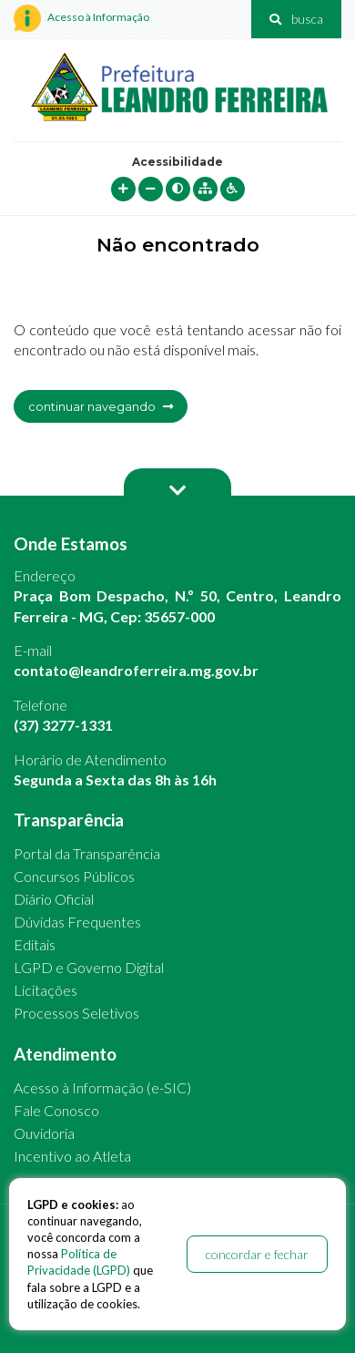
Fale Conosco (56, 1110)
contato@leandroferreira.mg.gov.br (136, 670)
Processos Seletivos (76, 1012)
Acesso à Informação (81, 18)
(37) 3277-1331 (63, 724)
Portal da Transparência (87, 853)
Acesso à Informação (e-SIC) (102, 1087)
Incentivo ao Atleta (72, 1155)
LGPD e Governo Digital (89, 967)
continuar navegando (100, 406)
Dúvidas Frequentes (77, 921)
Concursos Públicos (74, 876)
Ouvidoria (44, 1133)
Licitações (45, 990)
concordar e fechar (257, 1254)
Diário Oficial (54, 898)
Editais (35, 944)
